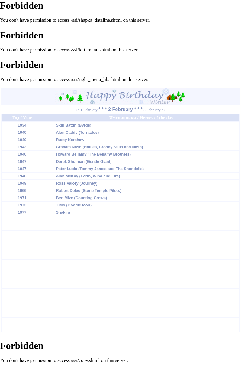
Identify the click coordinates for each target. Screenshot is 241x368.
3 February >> (154, 109)
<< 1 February (86, 109)
